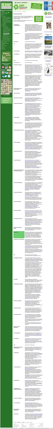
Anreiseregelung (30, 33)
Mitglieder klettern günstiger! (6, 64)
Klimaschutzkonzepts (36, 292)
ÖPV (40, 255)
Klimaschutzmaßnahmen (30, 68)
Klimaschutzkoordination (29, 369)
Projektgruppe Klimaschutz (29, 370)
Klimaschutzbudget (35, 205)
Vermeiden (29, 107)
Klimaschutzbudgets (29, 187)
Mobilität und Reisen (28, 248)
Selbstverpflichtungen (37, 335)
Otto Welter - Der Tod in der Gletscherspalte (48, 75)
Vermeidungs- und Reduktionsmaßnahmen (32, 144)
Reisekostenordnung (37, 323)
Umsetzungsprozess (28, 162)
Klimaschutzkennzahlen (38, 414)
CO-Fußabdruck (36, 193)
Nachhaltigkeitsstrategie (30, 114)
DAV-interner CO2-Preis (30, 333)
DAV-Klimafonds (29, 125)
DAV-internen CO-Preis (29, 147)
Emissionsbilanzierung (31, 41)
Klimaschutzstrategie (28, 104)
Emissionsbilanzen (28, 205)
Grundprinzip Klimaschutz (35, 211)
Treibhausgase (27, 48)
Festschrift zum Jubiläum (48, 31)
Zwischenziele (28, 335)
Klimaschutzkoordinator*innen (31, 184)
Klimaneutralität (33, 223)
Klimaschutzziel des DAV (30, 212)
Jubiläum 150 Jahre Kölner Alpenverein (48, 17)
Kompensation (33, 167)
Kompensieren (27, 108)
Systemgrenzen (29, 338)
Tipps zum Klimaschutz (32, 247)
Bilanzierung (38, 93)
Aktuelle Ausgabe (48, 45)
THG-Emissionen (36, 65)
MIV (38, 281)
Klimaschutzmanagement (30, 170)
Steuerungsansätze (33, 161)
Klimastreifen (31, 411)
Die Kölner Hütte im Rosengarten (48, 61)
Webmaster (23, 21)
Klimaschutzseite (28, 140)
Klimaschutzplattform (28, 378)
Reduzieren (35, 107)
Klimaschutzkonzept (28, 118)
